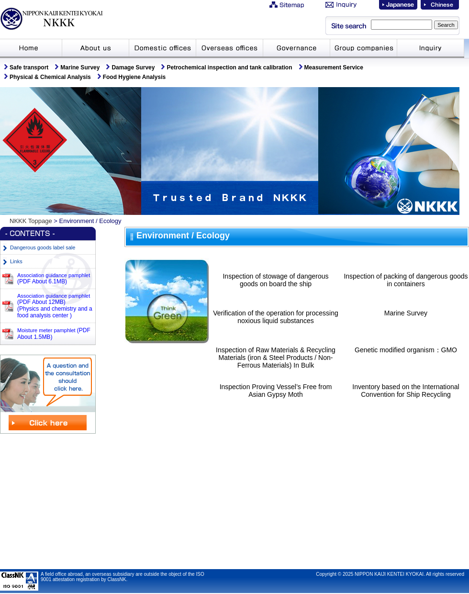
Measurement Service (333, 67)
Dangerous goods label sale (42, 247)
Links (16, 261)
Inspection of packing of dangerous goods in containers (406, 280)
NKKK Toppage (31, 220)
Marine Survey (80, 67)
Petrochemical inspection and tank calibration (229, 67)
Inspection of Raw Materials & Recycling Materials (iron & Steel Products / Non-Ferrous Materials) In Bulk (275, 357)
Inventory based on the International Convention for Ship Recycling (405, 390)
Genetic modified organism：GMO (406, 350)
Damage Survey (133, 67)
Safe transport (29, 67)
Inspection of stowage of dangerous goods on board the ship (275, 280)
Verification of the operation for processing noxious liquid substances (275, 317)
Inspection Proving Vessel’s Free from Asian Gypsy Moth (276, 390)
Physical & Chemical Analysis (50, 77)
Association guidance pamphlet (53, 278)
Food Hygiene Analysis (134, 77)
